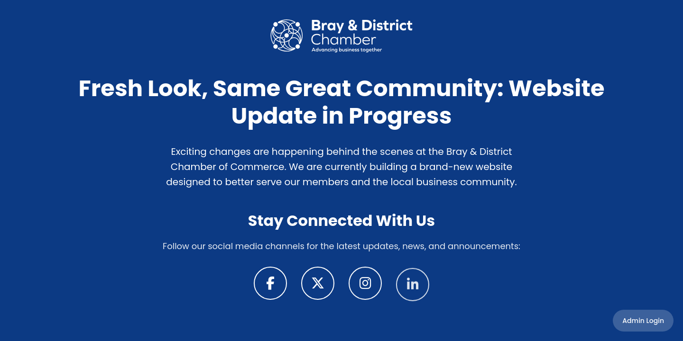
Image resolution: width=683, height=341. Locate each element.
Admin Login (643, 320)
